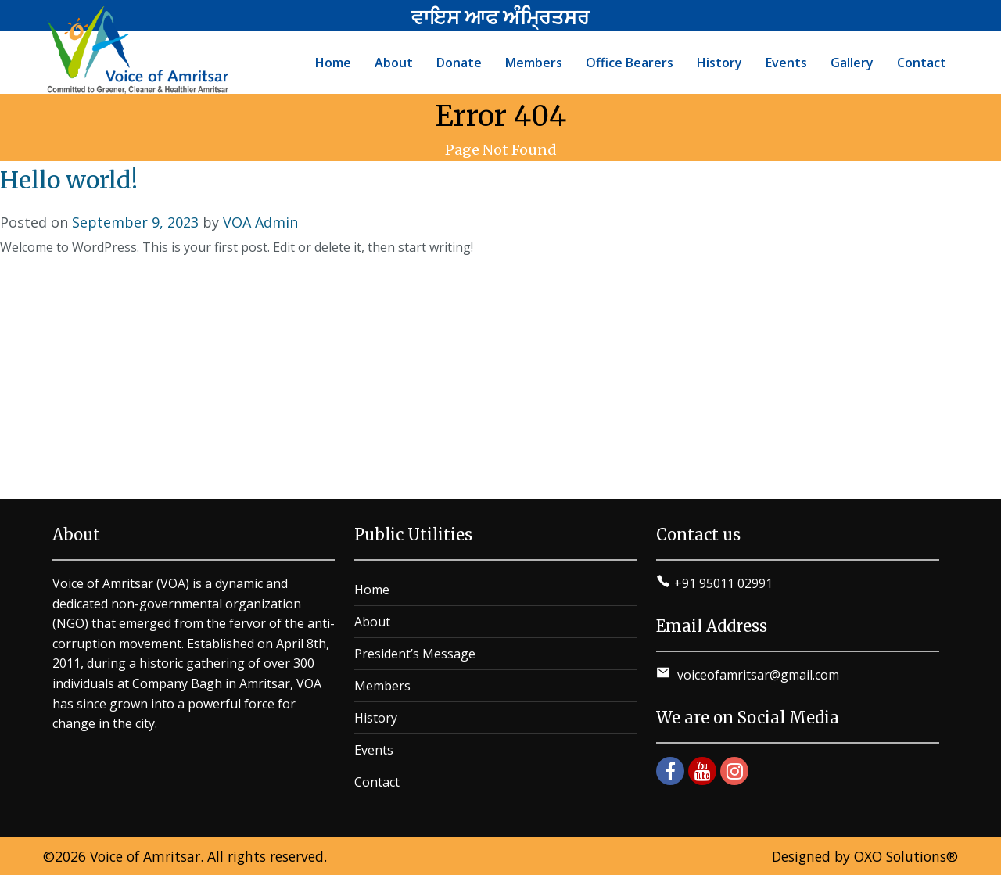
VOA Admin (260, 222)
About (372, 621)
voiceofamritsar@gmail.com (756, 674)
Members (382, 685)
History (375, 717)
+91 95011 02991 (723, 583)
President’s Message (414, 653)
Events (373, 749)
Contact (377, 782)
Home (371, 589)
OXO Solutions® (906, 856)
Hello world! (69, 180)
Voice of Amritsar (145, 856)
